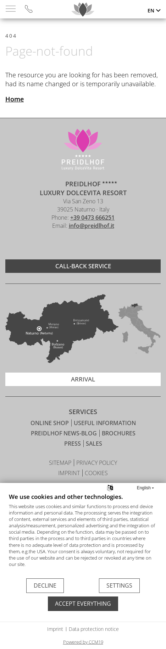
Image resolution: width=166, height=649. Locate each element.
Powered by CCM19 (83, 642)
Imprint (55, 629)
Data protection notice (94, 629)
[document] (83, 535)
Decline (45, 585)
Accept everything (83, 603)
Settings (119, 585)
